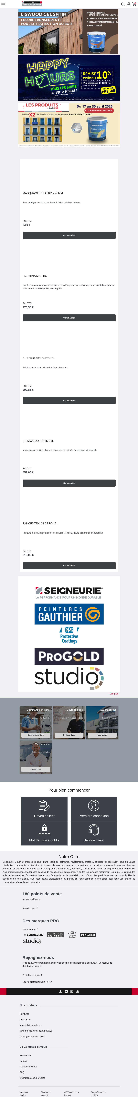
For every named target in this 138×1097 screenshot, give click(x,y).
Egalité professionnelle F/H (37, 981)
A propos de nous (28, 1066)
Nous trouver (102, 735)
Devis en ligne (69, 735)
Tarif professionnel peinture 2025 (36, 1030)
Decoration (25, 1019)
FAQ (22, 1072)
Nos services (26, 1055)
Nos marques (31, 929)
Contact (23, 1061)
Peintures (24, 1013)
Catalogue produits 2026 (32, 1036)
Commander (69, 235)
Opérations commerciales (32, 1078)
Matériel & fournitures (30, 1025)
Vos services (36, 769)
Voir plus (114, 693)
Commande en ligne (36, 735)
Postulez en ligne (33, 975)
